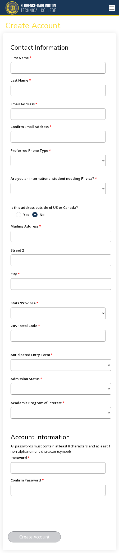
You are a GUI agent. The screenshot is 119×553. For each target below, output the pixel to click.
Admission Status (25, 378)
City (14, 274)
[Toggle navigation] (112, 8)
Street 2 (17, 250)
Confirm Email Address (30, 126)
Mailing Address (24, 226)
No (42, 214)
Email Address (23, 104)
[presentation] (48, 516)
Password (19, 457)
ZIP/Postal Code (24, 325)
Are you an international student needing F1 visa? (52, 178)
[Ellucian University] (33, 8)
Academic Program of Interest (36, 402)
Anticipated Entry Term (30, 354)
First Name (20, 57)
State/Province (23, 303)
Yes (26, 214)
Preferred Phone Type (29, 150)
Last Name (19, 80)
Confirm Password (26, 480)
